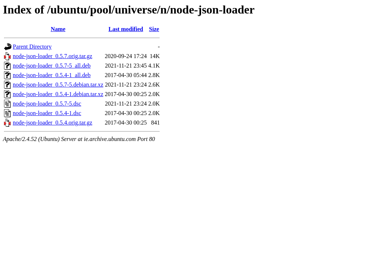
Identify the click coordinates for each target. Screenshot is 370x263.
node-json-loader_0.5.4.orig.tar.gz (52, 122)
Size (154, 29)
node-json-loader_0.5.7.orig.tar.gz (52, 56)
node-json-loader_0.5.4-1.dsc (47, 113)
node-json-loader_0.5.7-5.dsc (47, 103)
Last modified (126, 29)
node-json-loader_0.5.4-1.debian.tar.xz (58, 94)
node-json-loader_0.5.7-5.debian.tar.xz (58, 84)
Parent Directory (32, 46)
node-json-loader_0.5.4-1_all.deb (52, 75)
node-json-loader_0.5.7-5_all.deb (52, 65)
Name (58, 29)
